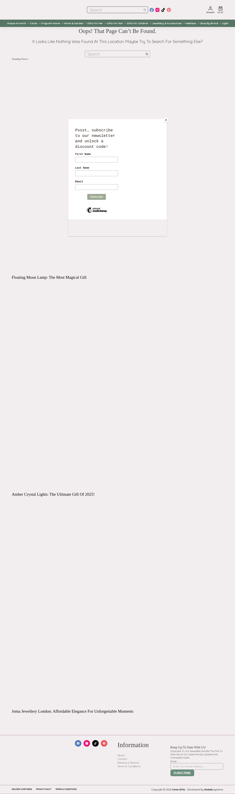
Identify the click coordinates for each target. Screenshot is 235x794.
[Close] (166, 119)
